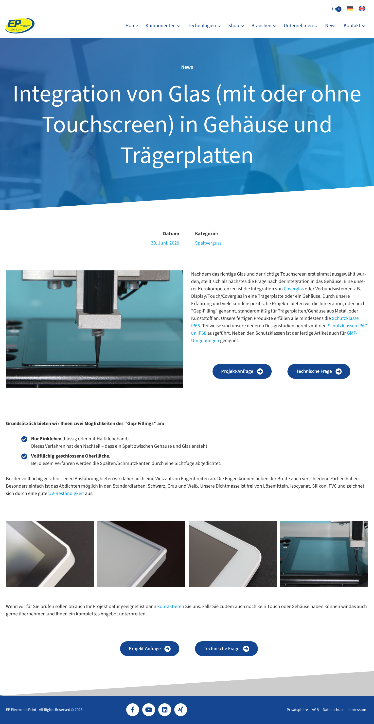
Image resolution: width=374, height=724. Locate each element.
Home (131, 25)
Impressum (356, 709)
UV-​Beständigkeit (66, 493)
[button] (242, 371)
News (330, 25)
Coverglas (294, 288)
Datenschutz (333, 709)
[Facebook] (132, 709)
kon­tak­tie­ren (171, 606)
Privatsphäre (297, 709)
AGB (315, 709)
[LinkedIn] (164, 709)
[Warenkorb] (336, 9)
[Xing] (180, 709)
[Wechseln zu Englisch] (362, 9)
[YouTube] (148, 709)
